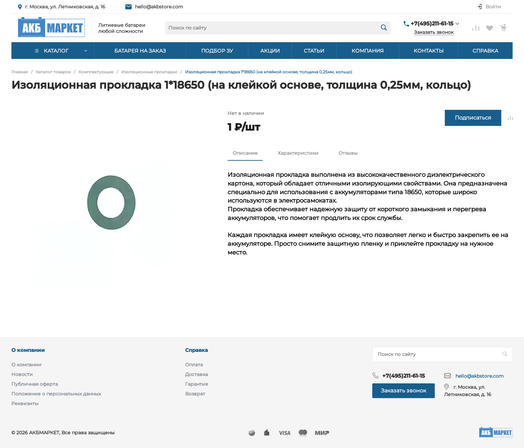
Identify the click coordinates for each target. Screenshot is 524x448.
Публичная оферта (34, 384)
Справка (196, 350)
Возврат (195, 394)
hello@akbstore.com (159, 7)
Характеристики (298, 153)
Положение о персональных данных (56, 394)
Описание (245, 153)
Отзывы (348, 153)
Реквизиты (24, 403)
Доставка (196, 374)
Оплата (194, 365)
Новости (22, 374)
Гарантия (196, 384)
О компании (28, 350)
